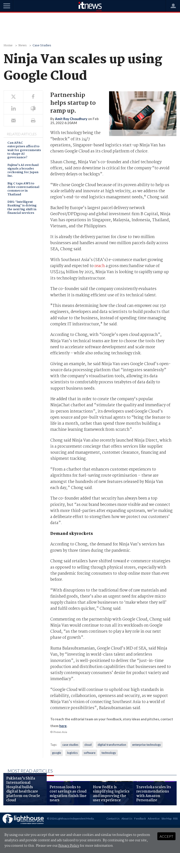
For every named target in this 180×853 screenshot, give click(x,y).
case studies (70, 744)
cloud (88, 744)
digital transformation (112, 744)
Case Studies (42, 45)
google (56, 753)
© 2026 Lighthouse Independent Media (70, 818)
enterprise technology (146, 744)
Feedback (140, 818)
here (63, 726)
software (89, 753)
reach (99, 266)
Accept (166, 836)
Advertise (154, 818)
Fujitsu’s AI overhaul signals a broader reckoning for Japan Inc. (23, 171)
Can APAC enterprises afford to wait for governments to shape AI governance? (24, 150)
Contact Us (113, 818)
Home (8, 45)
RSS (175, 818)
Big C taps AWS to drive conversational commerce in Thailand (23, 189)
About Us (126, 818)
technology (108, 753)
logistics (72, 753)
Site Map (166, 818)
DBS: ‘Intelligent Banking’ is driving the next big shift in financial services (22, 207)
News (22, 45)
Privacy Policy (68, 846)
